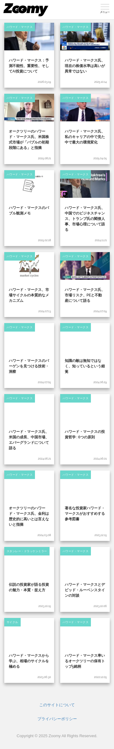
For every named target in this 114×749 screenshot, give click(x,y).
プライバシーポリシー (57, 719)
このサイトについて (57, 705)
